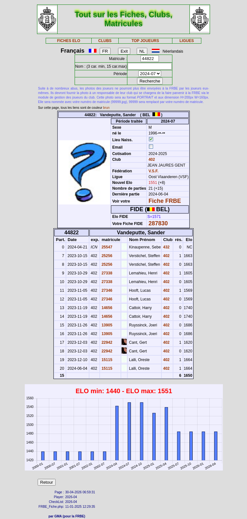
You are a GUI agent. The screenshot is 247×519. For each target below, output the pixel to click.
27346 (106, 290)
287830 (158, 223)
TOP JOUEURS (145, 41)
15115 (106, 360)
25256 (106, 256)
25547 (106, 247)
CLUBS (104, 41)
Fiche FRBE (165, 201)
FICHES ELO (68, 41)
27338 (106, 273)
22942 (106, 342)
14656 (106, 308)
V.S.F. (154, 171)
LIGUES (186, 41)
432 (165, 247)
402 (151, 159)
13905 (106, 325)
